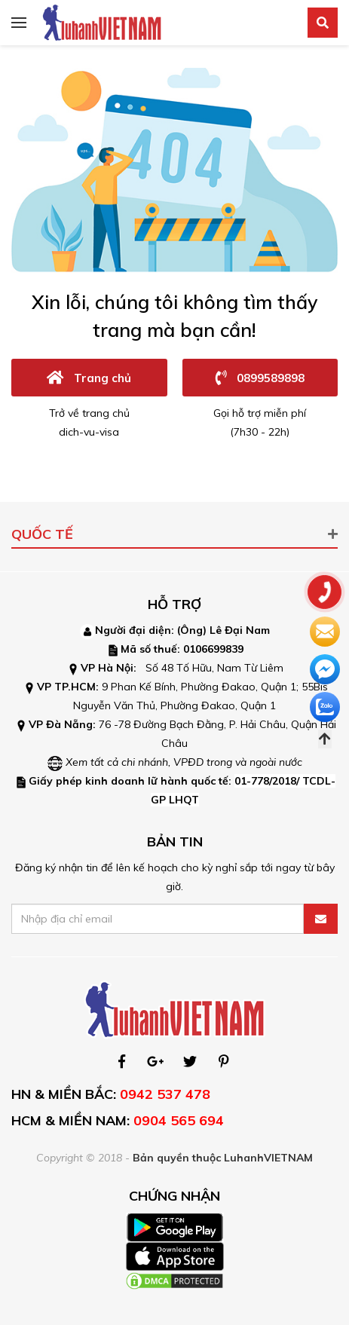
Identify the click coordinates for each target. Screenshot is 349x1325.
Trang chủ (89, 377)
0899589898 (260, 377)
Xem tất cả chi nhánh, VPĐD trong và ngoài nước (184, 762)
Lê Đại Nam (240, 630)
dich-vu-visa (89, 432)
